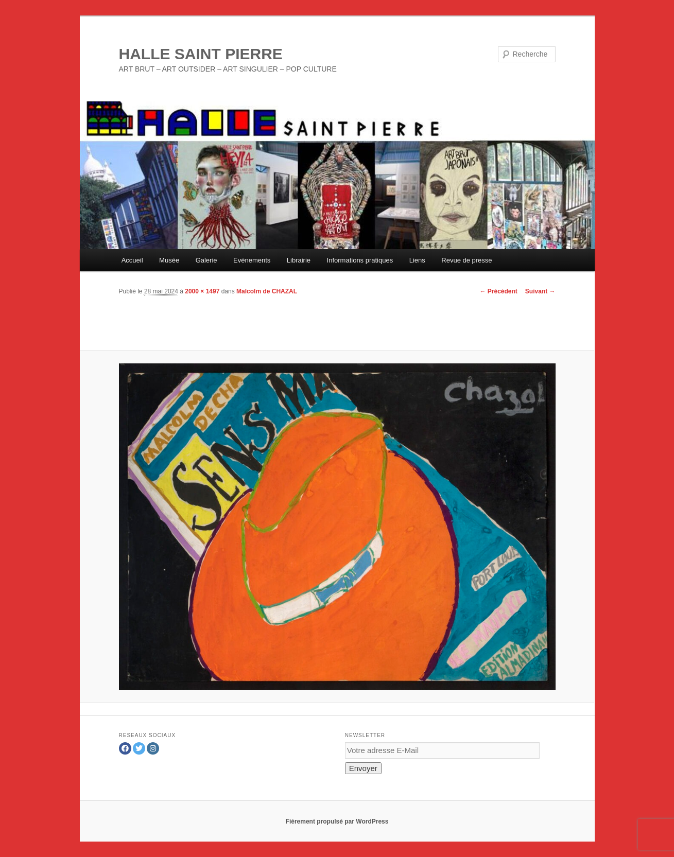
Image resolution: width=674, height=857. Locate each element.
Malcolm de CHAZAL (266, 291)
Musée (169, 260)
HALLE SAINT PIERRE (201, 53)
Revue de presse (466, 260)
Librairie (298, 260)
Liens (417, 260)
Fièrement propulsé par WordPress (337, 821)
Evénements (251, 260)
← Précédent (498, 291)
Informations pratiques (360, 260)
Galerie (206, 260)
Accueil (132, 260)
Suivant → (540, 291)
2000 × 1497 (202, 291)
